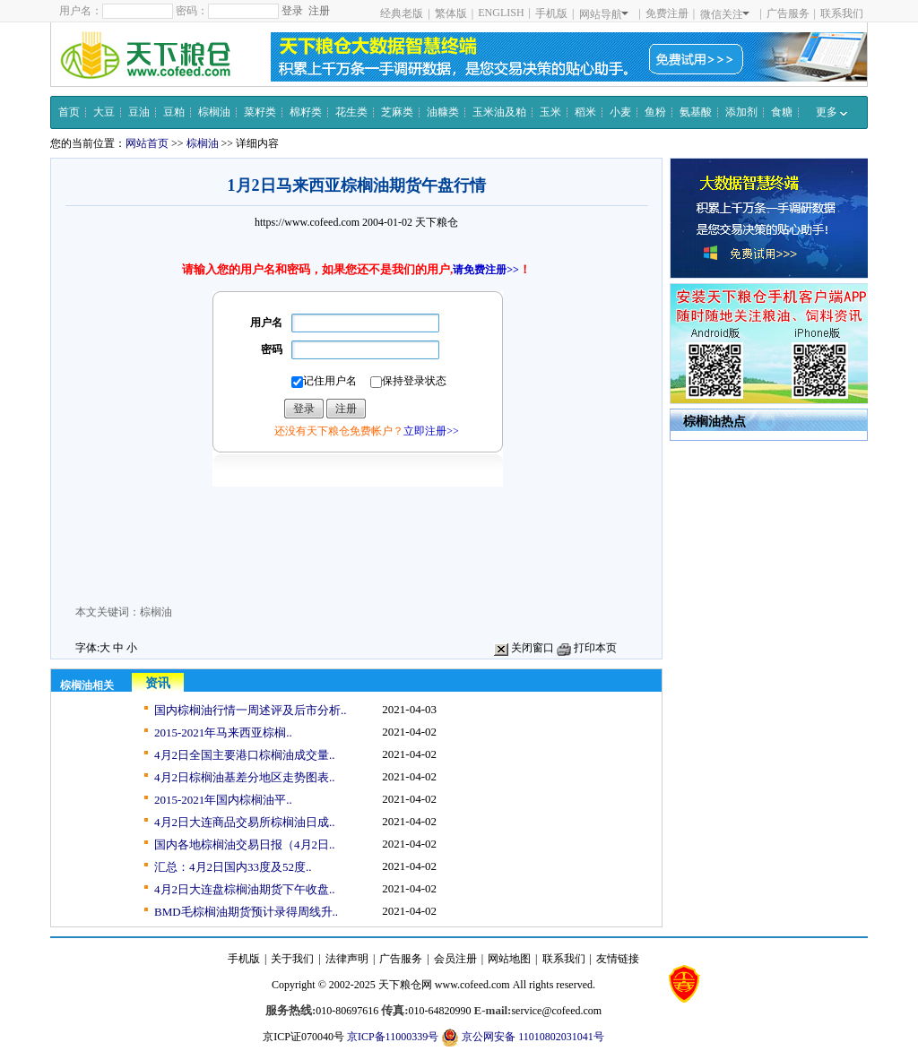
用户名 (266, 322)
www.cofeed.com (472, 984)
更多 (831, 112)
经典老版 (401, 13)
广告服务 (788, 13)
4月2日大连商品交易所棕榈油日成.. (244, 822)
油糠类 (443, 112)
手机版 (551, 13)
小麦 (620, 112)
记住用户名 (324, 381)
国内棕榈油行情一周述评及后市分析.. (250, 710)
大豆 (104, 112)
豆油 (139, 112)
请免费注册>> (486, 269)
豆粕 (174, 112)
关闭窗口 (524, 648)
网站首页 (147, 143)
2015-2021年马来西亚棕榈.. (223, 732)
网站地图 (509, 958)
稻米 (585, 112)
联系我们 (841, 13)
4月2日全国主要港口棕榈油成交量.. (244, 755)
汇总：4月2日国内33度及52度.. (233, 867)
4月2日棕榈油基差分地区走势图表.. (244, 777)
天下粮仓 (436, 222)
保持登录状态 (408, 381)
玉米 (550, 112)
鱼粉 (655, 112)
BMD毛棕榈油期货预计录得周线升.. (246, 911)
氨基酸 (696, 112)
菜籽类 (260, 112)
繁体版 (451, 13)
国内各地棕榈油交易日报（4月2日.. (244, 844)
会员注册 (455, 958)
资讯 (157, 683)
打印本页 (587, 648)
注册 (319, 10)
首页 (69, 112)
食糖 (781, 112)
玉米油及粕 (499, 112)
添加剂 (741, 112)
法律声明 (346, 958)
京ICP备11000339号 (392, 1036)
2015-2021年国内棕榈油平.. (223, 799)
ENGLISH (501, 12)
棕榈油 (214, 112)
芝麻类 (397, 112)
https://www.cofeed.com (307, 222)
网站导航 (603, 14)
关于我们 (292, 958)
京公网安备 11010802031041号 (522, 1038)
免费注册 (666, 13)
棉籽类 (306, 112)
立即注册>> (431, 431)
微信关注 (724, 14)
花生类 (351, 112)
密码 (271, 349)
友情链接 (617, 958)
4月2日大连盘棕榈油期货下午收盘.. (244, 889)
